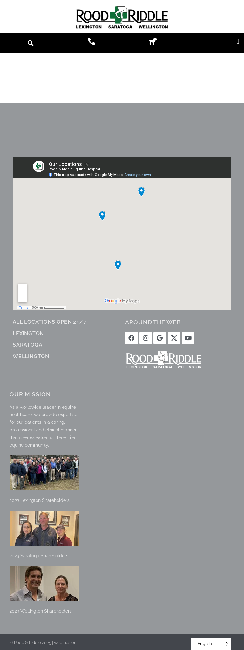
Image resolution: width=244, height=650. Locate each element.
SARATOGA (27, 345)
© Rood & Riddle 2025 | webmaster (42, 641)
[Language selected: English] (211, 644)
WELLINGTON (31, 356)
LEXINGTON (28, 333)
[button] (30, 43)
